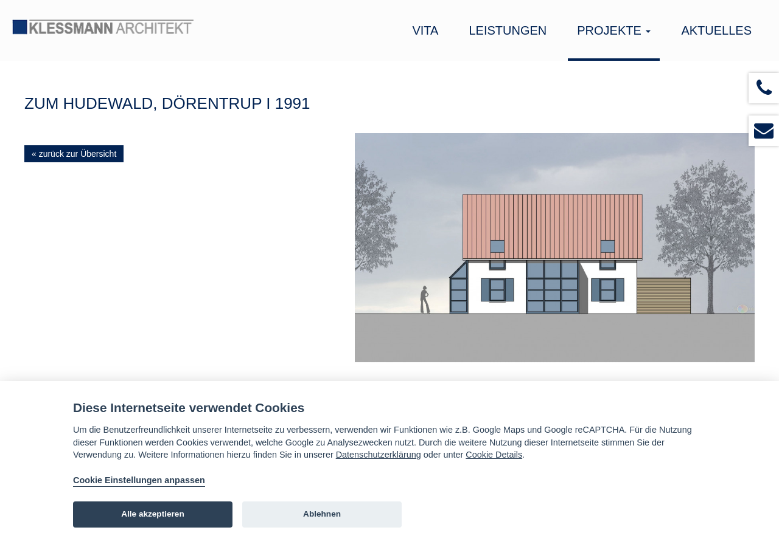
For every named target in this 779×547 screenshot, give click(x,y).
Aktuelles (716, 30)
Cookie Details (494, 454)
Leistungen (508, 30)
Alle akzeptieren (152, 513)
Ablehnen (322, 513)
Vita (425, 30)
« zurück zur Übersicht (74, 154)
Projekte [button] (614, 30)
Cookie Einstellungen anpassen (139, 480)
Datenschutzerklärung (378, 454)
